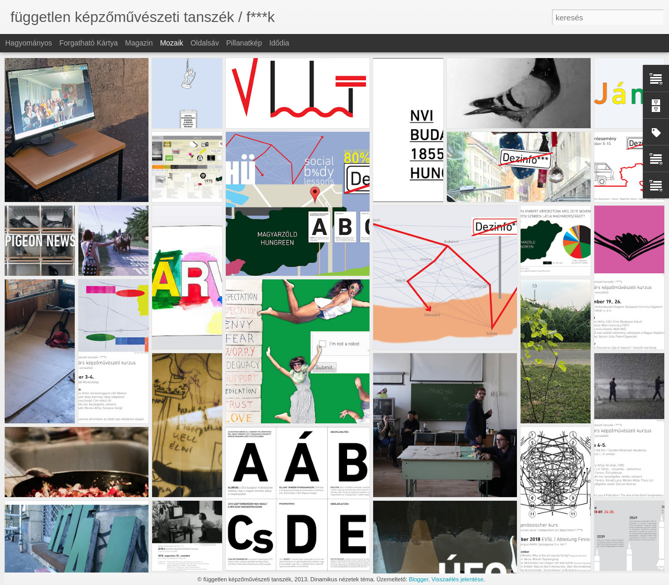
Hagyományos (28, 43)
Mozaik (171, 43)
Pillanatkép (244, 43)
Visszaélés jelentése (457, 579)
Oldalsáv (204, 43)
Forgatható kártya (88, 43)
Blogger (418, 579)
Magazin (139, 43)
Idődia (279, 43)
